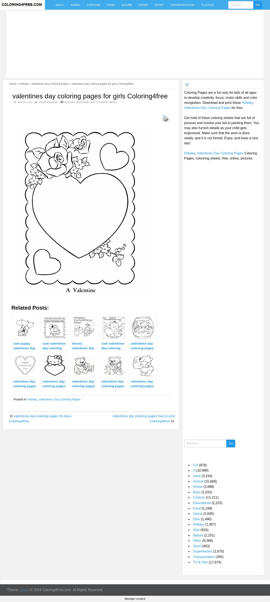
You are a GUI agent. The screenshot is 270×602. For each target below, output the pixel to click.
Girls (196, 519)
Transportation (182, 5)
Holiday (23, 83)
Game (197, 513)
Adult (59, 5)
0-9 (195, 465)
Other (143, 5)
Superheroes (202, 551)
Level (23, 590)
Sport (159, 5)
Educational (202, 503)
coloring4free (48, 102)
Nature (126, 5)
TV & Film (207, 5)
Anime (197, 486)
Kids (196, 530)
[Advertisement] (134, 41)
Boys (197, 492)
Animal (75, 5)
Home (12, 83)
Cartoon (93, 5)
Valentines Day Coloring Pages (50, 83)
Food (111, 5)
